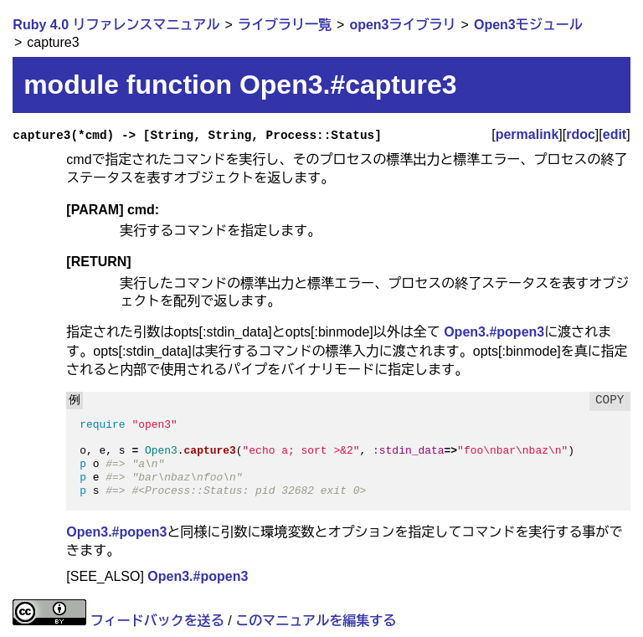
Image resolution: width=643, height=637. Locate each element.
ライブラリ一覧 (285, 25)
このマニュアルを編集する (315, 621)
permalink (527, 134)
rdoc (580, 134)
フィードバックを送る (157, 621)
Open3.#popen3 (494, 332)
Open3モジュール (528, 25)
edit (614, 134)
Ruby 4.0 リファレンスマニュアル (116, 25)
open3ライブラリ (402, 25)
